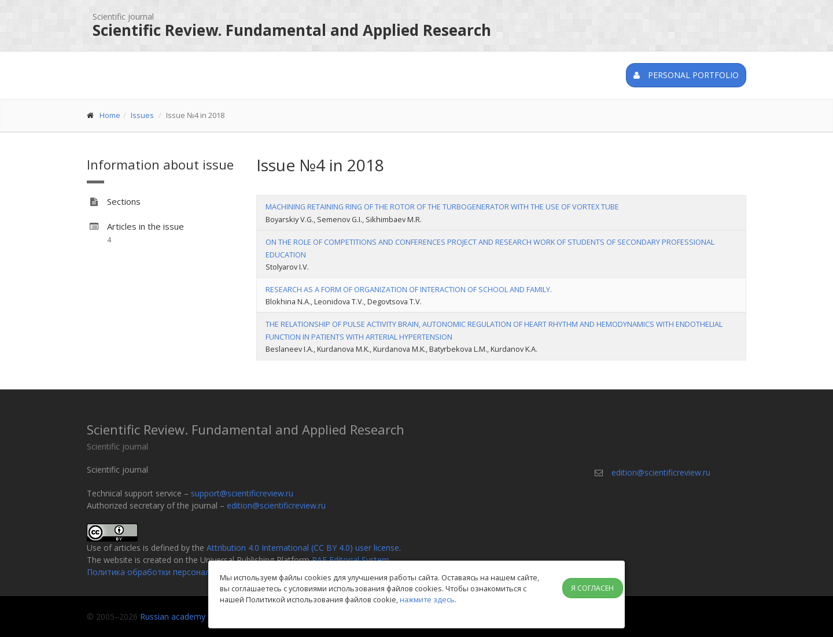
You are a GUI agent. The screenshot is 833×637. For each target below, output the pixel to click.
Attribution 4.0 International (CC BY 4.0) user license (303, 547)
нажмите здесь (427, 599)
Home (109, 115)
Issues (142, 115)
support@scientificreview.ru (242, 493)
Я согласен (592, 588)
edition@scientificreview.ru (276, 505)
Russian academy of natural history (206, 616)
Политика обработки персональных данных (173, 571)
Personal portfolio (686, 74)
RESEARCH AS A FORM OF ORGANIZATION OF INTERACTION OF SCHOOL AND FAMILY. (409, 289)
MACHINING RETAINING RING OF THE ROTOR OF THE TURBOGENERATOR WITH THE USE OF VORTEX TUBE (442, 206)
